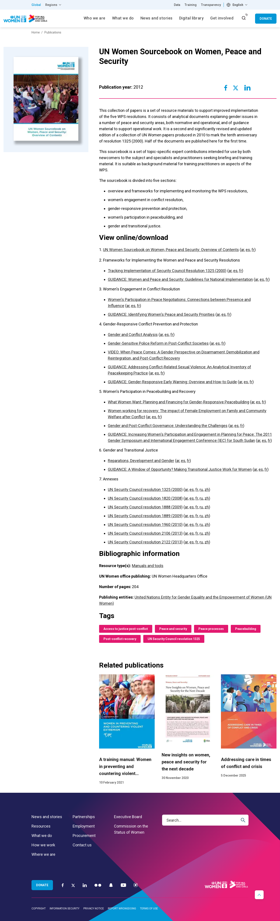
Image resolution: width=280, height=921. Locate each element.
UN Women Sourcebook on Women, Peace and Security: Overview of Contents (171, 249)
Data (177, 5)
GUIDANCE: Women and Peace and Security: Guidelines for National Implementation (180, 279)
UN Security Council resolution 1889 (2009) (145, 515)
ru (201, 489)
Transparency (211, 5)
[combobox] (237, 5)
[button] (259, 894)
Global (36, 5)
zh (207, 489)
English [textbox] (238, 5)
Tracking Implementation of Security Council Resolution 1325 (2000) (167, 270)
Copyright (39, 908)
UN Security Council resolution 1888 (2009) (145, 507)
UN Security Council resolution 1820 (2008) (145, 498)
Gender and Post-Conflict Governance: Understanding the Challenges (168, 425)
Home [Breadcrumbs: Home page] (36, 32)
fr (253, 249)
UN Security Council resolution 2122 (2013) (145, 542)
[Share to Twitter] (236, 87)
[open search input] (243, 18)
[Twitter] (73, 885)
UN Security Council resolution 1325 (174, 639)
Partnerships (84, 816)
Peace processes (211, 629)
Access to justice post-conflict (125, 629)
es (248, 249)
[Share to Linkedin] (247, 88)
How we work (43, 845)
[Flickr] (97, 885)
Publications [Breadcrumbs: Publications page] (52, 32)
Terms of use (149, 908)
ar (242, 249)
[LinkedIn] (85, 885)
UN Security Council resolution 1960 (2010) (145, 524)
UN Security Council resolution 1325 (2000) (145, 489)
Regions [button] (51, 5)
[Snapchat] (111, 885)
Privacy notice (93, 908)
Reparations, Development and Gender (141, 460)
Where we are (43, 854)
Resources (41, 826)
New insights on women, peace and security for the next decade (186, 762)
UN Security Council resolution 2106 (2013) (145, 533)
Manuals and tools (147, 565)
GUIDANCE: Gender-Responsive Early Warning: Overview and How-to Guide (172, 382)
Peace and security (173, 629)
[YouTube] (123, 885)
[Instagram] (136, 885)
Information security (64, 908)
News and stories (47, 816)
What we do (42, 835)
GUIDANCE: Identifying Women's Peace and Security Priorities (161, 314)
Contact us (82, 845)
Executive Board (128, 816)
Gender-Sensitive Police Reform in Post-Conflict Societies (158, 343)
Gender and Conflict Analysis (133, 334)
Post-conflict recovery (119, 639)
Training (191, 5)
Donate (266, 18)
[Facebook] (63, 885)
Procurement (84, 835)
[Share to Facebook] (226, 88)
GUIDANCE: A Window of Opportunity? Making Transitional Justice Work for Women (180, 469)
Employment (84, 826)
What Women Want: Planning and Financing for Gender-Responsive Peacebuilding (178, 402)
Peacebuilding (245, 629)
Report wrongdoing (122, 908)
